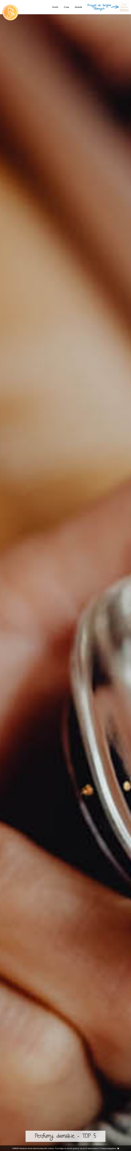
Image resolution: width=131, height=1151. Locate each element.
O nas (66, 7)
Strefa (55, 7)
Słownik (78, 7)
